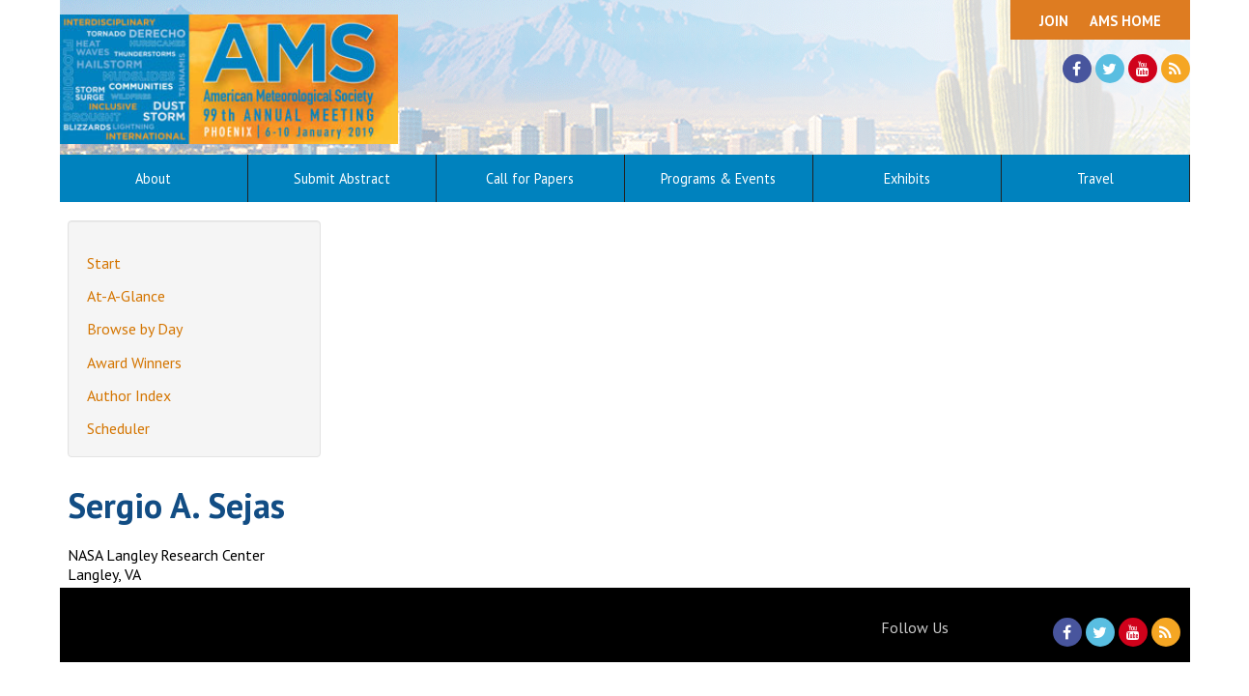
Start (104, 263)
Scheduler (118, 428)
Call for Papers (530, 178)
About (153, 178)
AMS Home (1125, 21)
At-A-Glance (126, 295)
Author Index (129, 395)
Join (1053, 21)
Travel (1095, 178)
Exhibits (907, 178)
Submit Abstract (342, 178)
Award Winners (134, 362)
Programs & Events (718, 178)
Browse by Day (135, 328)
